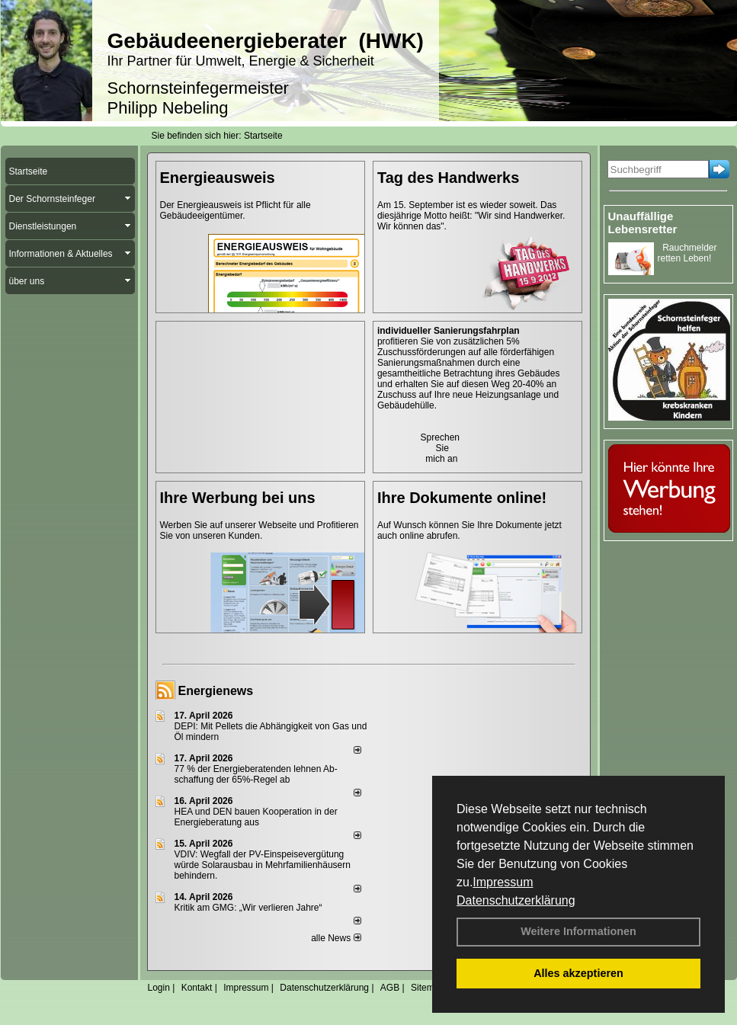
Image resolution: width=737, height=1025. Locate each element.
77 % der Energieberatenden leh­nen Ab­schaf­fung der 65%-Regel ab (256, 774)
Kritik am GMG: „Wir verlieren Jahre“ (248, 907)
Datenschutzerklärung (516, 900)
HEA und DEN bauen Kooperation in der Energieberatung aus (256, 817)
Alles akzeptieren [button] (578, 973)
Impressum (503, 882)
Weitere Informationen (578, 931)
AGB (389, 987)
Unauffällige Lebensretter (643, 222)
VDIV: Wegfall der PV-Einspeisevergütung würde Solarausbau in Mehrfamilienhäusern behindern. (263, 865)
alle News (335, 938)
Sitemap (427, 987)
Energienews (216, 690)
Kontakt (197, 987)
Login (159, 987)
